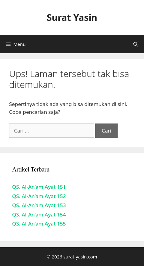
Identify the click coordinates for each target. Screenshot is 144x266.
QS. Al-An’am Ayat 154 (39, 214)
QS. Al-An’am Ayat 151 (39, 186)
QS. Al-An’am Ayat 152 (39, 196)
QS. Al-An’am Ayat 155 (39, 223)
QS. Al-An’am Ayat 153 (39, 205)
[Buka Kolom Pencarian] (135, 44)
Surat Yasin (72, 17)
